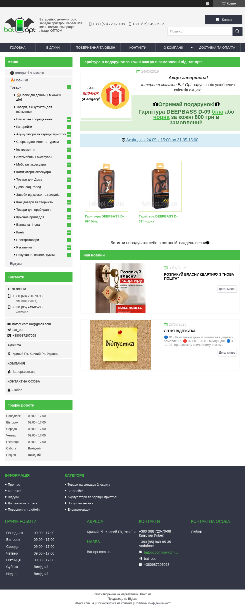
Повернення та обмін (95, 47)
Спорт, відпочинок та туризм (37, 142)
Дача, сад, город (28, 187)
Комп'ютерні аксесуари (33, 172)
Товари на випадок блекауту (89, 484)
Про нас (14, 484)
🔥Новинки (19, 80)
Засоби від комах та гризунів (38, 195)
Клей (20, 232)
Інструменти (25, 149)
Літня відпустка (180, 331)
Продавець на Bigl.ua (122, 599)
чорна (161, 117)
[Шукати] (237, 31)
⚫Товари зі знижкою (27, 73)
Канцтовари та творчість (34, 202)
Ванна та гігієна (28, 224)
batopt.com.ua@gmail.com (31, 324)
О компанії (173, 47)
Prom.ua (146, 594)
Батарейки (24, 127)
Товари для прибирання (34, 209)
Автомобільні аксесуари (34, 157)
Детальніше (227, 289)
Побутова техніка (80, 503)
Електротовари (27, 240)
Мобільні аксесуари (31, 164)
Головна (18, 47)
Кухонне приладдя (30, 217)
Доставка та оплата (217, 47)
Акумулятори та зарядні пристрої (41, 134)
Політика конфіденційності (153, 603)
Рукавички (24, 247)
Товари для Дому (29, 179)
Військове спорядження (34, 119)
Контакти (138, 47)
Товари (16, 87)
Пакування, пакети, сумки (35, 255)
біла (217, 112)
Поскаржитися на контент (114, 603)
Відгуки (53, 47)
